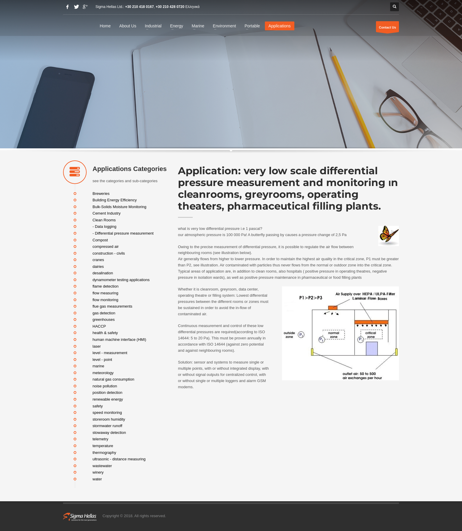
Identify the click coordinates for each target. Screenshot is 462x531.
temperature (103, 446)
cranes (98, 260)
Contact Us (387, 29)
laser (97, 346)
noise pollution (105, 386)
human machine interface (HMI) (119, 339)
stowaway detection (109, 432)
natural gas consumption (113, 379)
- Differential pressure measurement (123, 233)
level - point (102, 359)
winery (98, 472)
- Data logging (104, 226)
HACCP (99, 326)
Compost (100, 240)
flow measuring (105, 293)
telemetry (100, 439)
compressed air (106, 246)
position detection (107, 392)
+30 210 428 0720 (170, 7)
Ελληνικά (192, 7)
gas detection (104, 313)
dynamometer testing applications (121, 279)
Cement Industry (107, 213)
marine (98, 366)
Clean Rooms (104, 220)
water (97, 479)
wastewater (102, 465)
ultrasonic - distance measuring (119, 459)
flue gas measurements (112, 306)
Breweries (101, 193)
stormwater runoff (107, 426)
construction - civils (109, 253)
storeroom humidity (109, 419)
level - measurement (110, 353)
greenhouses (104, 319)
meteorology (103, 372)
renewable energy (108, 399)
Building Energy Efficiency (115, 200)
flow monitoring (105, 299)
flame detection (105, 286)
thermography (104, 452)
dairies (98, 266)
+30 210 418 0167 (139, 7)
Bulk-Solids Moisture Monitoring (119, 206)
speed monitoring (107, 412)
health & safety (105, 333)
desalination (103, 273)
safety (98, 406)
